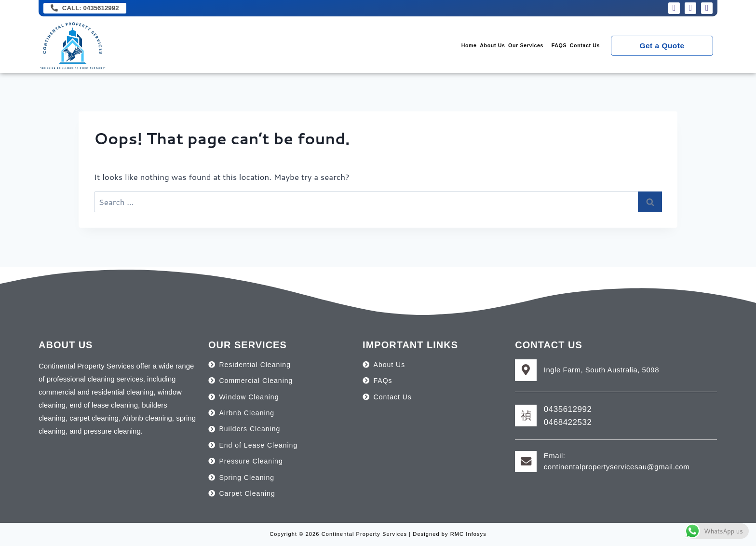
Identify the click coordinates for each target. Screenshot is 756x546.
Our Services (479, 47)
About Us (426, 47)
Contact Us (574, 47)
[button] (482, 46)
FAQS (531, 47)
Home (386, 47)
